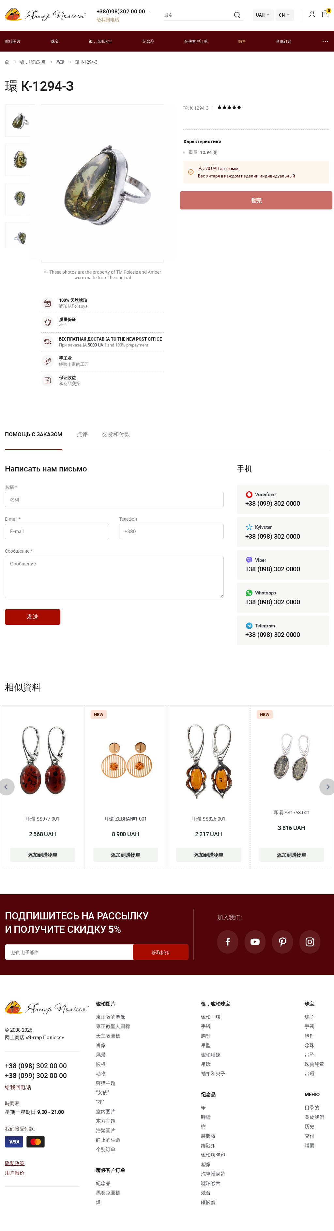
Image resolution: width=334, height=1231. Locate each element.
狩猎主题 (105, 1083)
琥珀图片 (13, 41)
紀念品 (103, 1183)
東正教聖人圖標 (113, 1026)
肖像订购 (284, 41)
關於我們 (314, 1117)
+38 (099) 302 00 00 (36, 1075)
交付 (309, 1135)
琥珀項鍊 (210, 1054)
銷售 (242, 41)
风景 (101, 1054)
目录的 (312, 1107)
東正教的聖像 (110, 1016)
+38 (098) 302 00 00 (36, 1065)
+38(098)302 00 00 (121, 11)
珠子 (309, 1016)
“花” (100, 1102)
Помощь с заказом (33, 434)
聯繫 (309, 1145)
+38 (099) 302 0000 (272, 503)
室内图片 (105, 1111)
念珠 (309, 1045)
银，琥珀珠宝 (100, 41)
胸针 (206, 1035)
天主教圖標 (108, 1035)
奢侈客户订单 (196, 41)
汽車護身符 (213, 1173)
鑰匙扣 (208, 1145)
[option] (20, 120)
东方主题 (105, 1120)
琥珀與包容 (213, 1154)
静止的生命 (108, 1139)
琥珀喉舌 (210, 1183)
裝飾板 (208, 1135)
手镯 (206, 1026)
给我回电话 (108, 19)
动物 (101, 1073)
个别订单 (105, 1149)
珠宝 (55, 41)
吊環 (60, 62)
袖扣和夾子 (213, 1073)
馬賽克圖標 (108, 1192)
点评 (82, 434)
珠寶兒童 (314, 1064)
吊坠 (206, 1045)
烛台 (206, 1192)
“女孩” (102, 1092)
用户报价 (15, 1172)
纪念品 (148, 41)
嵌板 (101, 1064)
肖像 (101, 1045)
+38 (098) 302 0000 (272, 536)
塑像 (206, 1164)
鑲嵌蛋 (208, 1202)
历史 (309, 1126)
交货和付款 (116, 434)
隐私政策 (15, 1163)
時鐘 (206, 1117)
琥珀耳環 (210, 1016)
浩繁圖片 (105, 1130)
